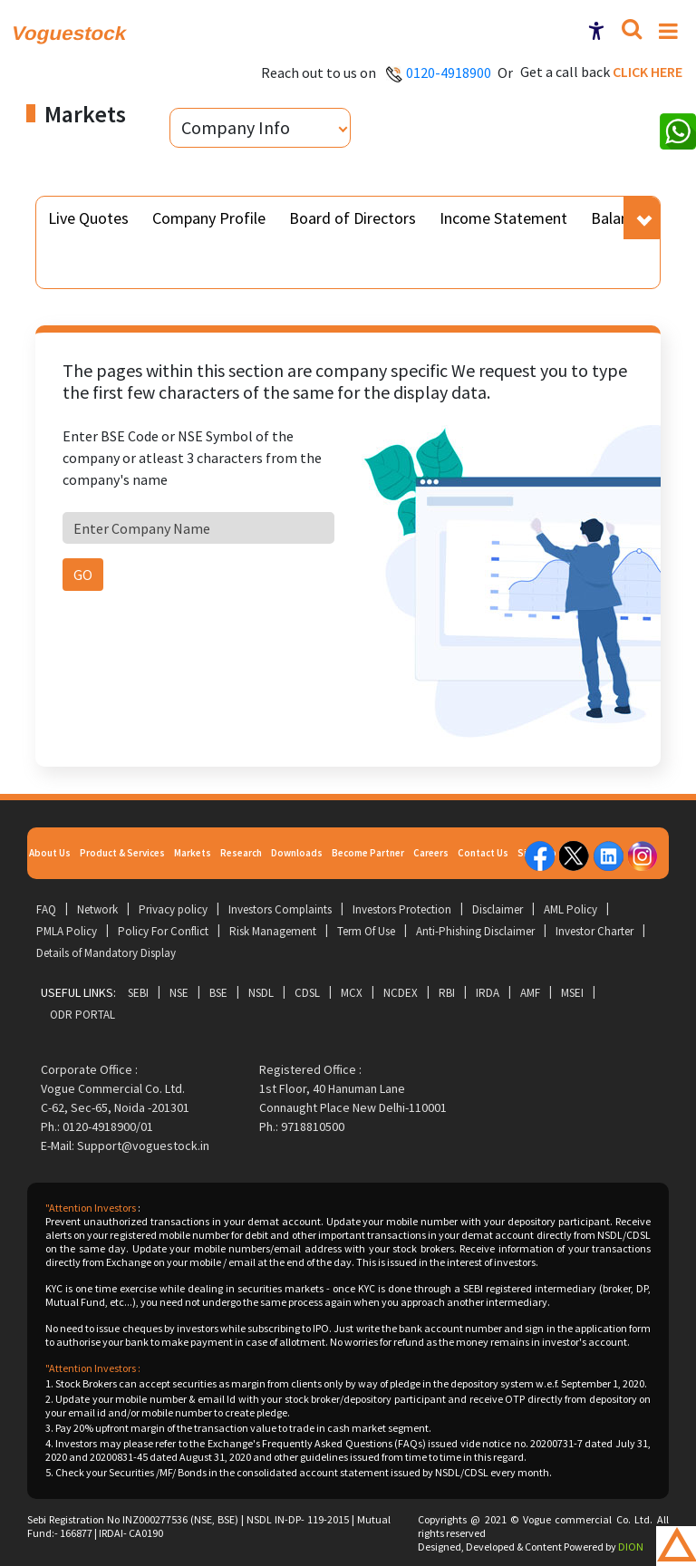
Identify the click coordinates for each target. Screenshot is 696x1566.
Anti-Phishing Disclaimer (475, 931)
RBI (447, 992)
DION (630, 1546)
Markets (192, 852)
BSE (218, 992)
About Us (50, 852)
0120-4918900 (448, 72)
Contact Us (483, 852)
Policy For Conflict (163, 931)
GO (82, 575)
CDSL (307, 992)
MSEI (572, 992)
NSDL (261, 992)
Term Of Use (366, 931)
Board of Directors (352, 218)
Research (241, 852)
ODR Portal (82, 1014)
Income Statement (503, 218)
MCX (351, 992)
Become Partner (368, 852)
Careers (431, 852)
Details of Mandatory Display (106, 953)
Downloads (297, 852)
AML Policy (570, 909)
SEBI (138, 992)
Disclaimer (497, 909)
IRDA (487, 992)
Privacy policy (173, 909)
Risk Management (272, 931)
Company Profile (209, 218)
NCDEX (400, 992)
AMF (530, 992)
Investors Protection (402, 909)
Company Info (235, 127)
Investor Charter (594, 931)
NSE (178, 992)
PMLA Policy (66, 931)
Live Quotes (88, 218)
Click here (647, 72)
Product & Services (122, 852)
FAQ (46, 909)
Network (97, 909)
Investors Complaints (280, 909)
